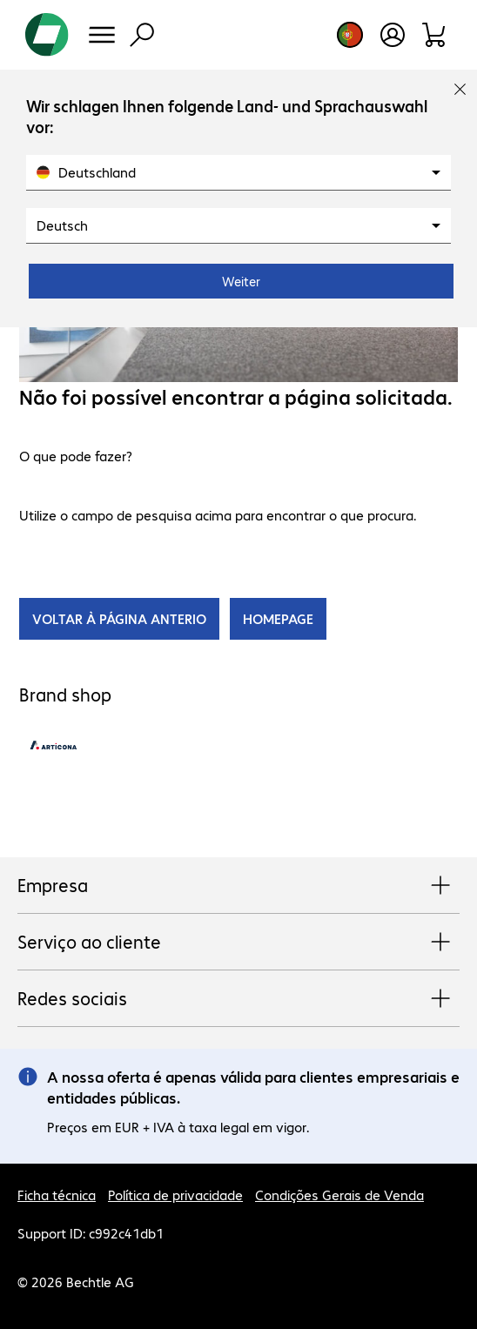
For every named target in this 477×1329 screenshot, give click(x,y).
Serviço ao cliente (238, 943)
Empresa (238, 886)
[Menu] (102, 35)
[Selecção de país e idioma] (350, 35)
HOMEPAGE (278, 618)
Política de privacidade (175, 1194)
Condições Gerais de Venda (339, 1194)
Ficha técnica (56, 1194)
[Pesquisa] (142, 35)
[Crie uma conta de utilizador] (392, 35)
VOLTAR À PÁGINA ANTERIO (119, 618)
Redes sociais (238, 999)
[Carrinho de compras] (434, 35)
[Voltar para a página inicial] (47, 35)
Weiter (241, 281)
